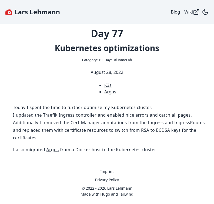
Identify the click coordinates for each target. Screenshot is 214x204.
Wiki (192, 12)
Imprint (107, 171)
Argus (110, 92)
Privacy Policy (107, 179)
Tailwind (126, 194)
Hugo (105, 194)
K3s (108, 85)
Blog (175, 12)
